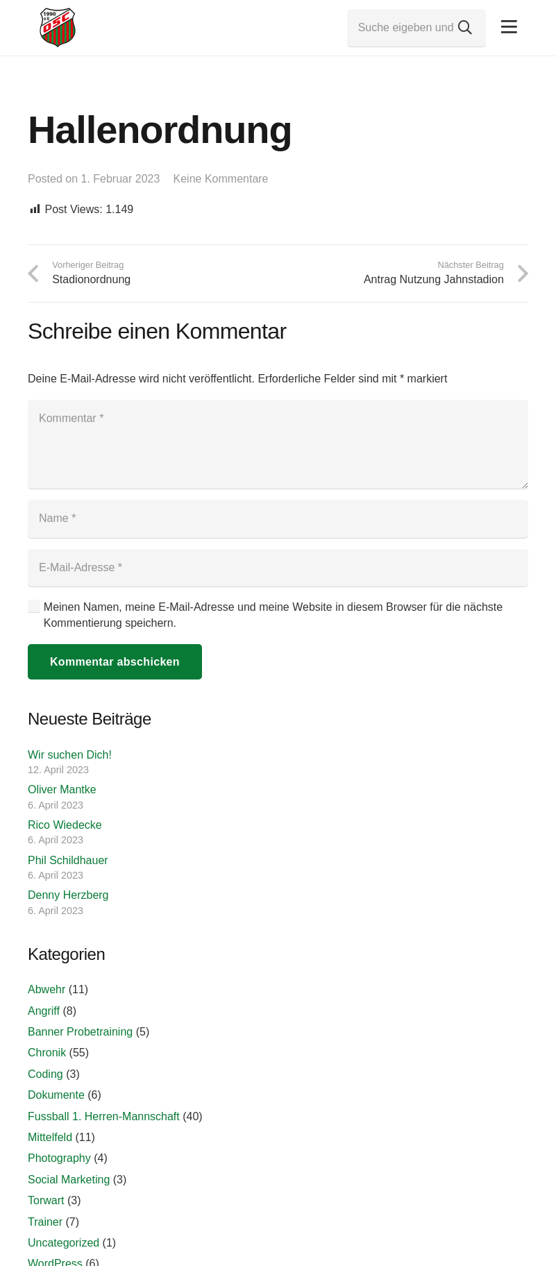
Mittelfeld (50, 1137)
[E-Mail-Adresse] (278, 567)
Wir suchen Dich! (70, 755)
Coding (45, 1074)
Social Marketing (69, 1179)
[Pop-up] (509, 27)
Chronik (47, 1052)
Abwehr (46, 989)
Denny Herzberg (68, 895)
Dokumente (56, 1095)
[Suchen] (465, 28)
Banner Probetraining (80, 1032)
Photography (59, 1158)
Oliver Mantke (62, 789)
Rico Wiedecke (65, 825)
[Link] (57, 28)
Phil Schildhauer (68, 860)
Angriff (44, 1011)
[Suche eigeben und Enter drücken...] (416, 28)
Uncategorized (63, 1243)
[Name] (278, 518)
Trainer (45, 1222)
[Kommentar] (278, 444)
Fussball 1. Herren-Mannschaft (104, 1116)
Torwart (46, 1200)
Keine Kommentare (221, 179)
